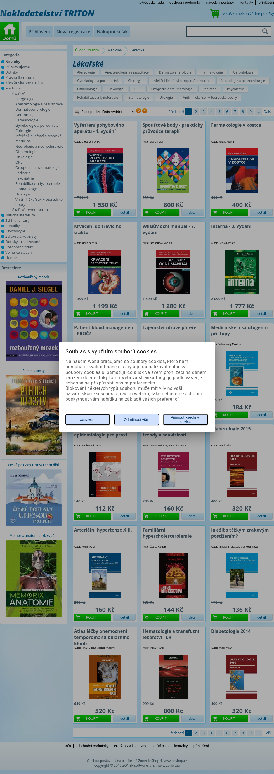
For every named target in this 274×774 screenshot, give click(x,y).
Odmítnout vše (136, 419)
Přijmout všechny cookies (185, 419)
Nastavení (87, 419)
